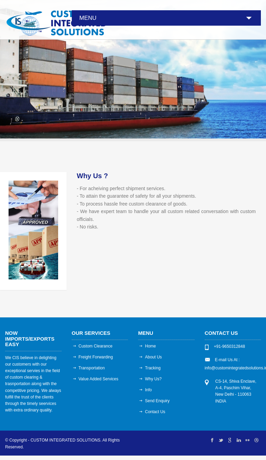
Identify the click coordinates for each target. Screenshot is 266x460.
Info (148, 389)
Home (150, 346)
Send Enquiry (157, 400)
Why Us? (153, 379)
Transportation (92, 368)
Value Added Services (99, 379)
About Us (153, 357)
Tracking (153, 368)
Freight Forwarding (96, 357)
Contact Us (155, 411)
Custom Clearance (95, 346)
